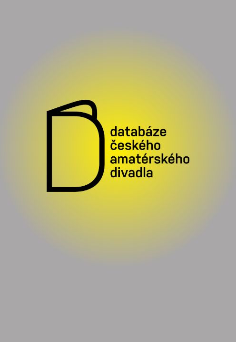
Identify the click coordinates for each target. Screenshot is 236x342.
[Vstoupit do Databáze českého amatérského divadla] (118, 147)
